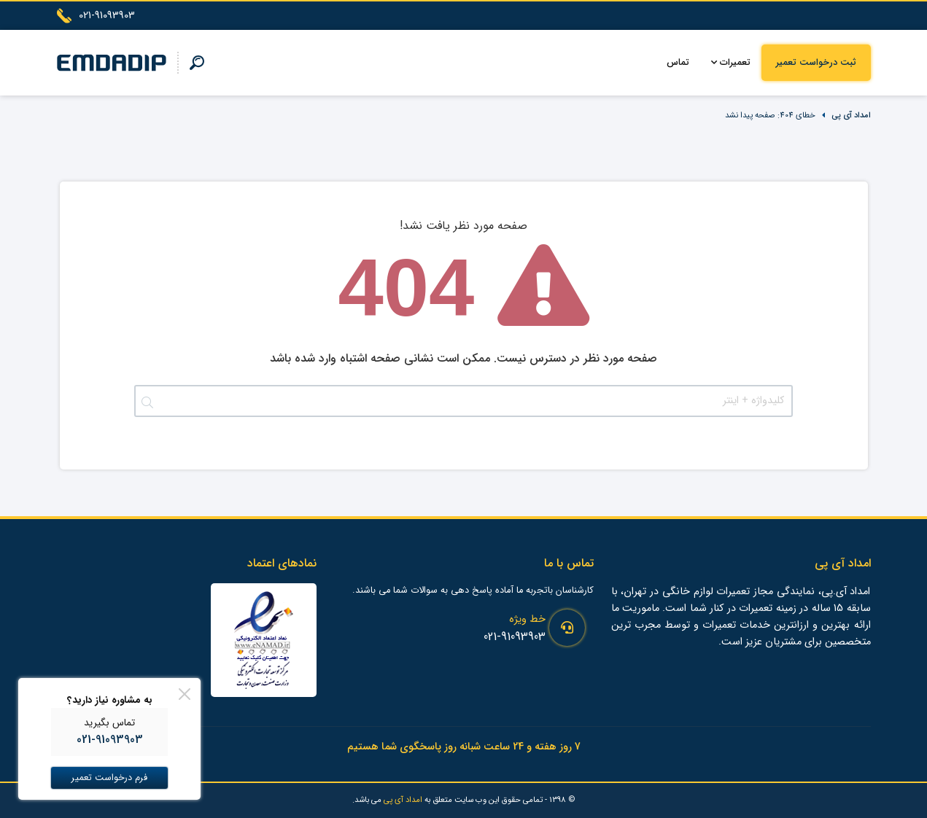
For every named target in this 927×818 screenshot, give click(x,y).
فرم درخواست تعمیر (109, 778)
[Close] (184, 694)
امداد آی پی (851, 115)
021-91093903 (515, 637)
